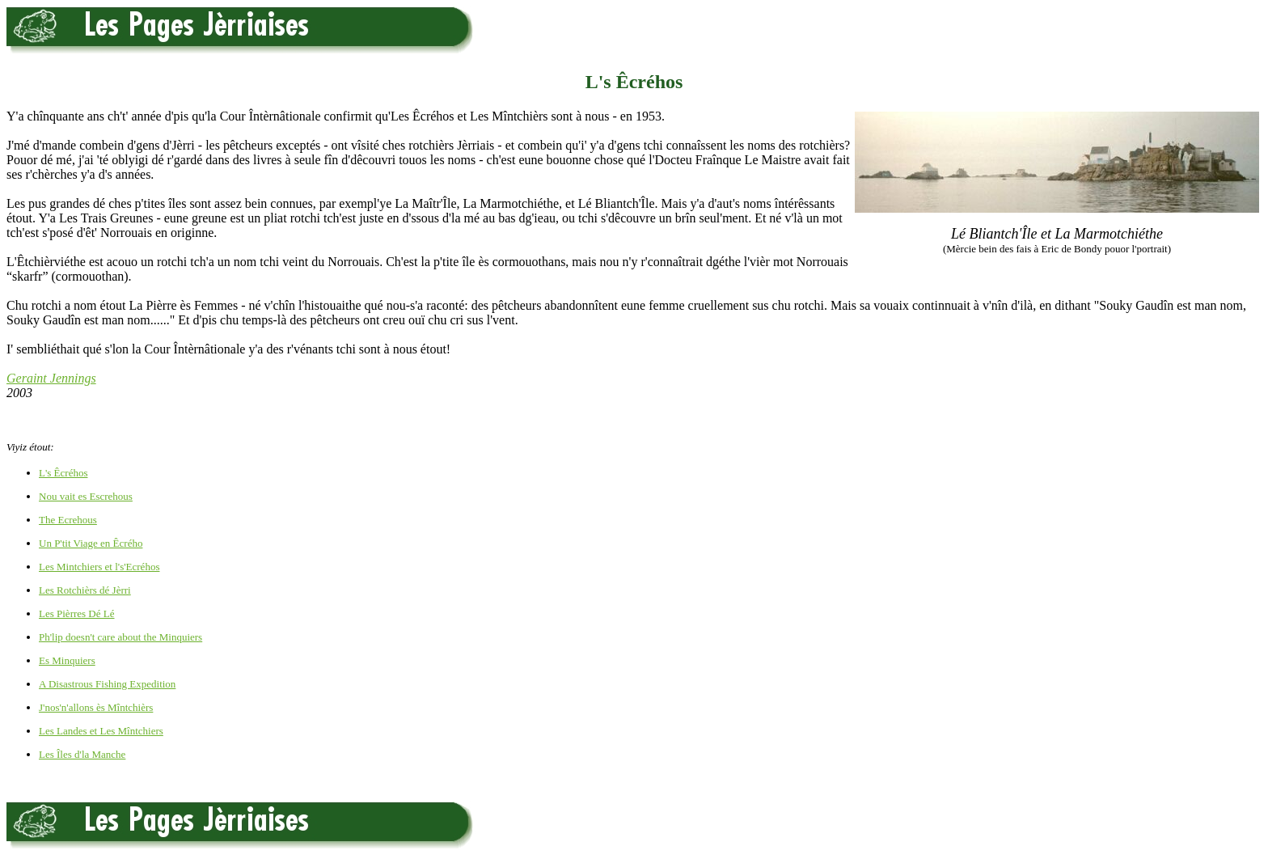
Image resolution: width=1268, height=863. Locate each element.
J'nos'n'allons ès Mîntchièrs (96, 707)
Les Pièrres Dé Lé (77, 613)
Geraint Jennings (51, 378)
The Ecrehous (68, 520)
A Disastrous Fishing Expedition (107, 684)
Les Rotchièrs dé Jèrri (85, 590)
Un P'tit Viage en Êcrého (90, 543)
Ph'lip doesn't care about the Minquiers (120, 637)
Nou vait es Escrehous (86, 496)
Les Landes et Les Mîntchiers (101, 731)
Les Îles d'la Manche (82, 754)
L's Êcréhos (63, 473)
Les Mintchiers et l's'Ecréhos (99, 567)
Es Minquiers (67, 660)
